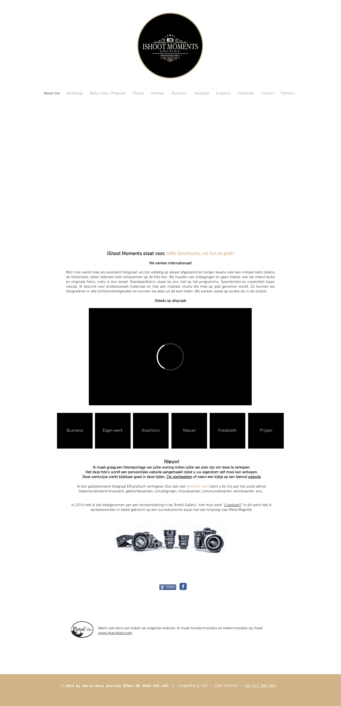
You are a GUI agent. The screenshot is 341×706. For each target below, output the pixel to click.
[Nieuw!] (189, 431)
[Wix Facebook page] (183, 586)
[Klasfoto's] (151, 431)
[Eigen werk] (113, 431)
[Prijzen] (266, 431)
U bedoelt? (232, 505)
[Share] (167, 587)
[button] (170, 173)
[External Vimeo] (170, 356)
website (254, 477)
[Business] (75, 431)
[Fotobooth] (227, 431)
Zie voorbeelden (179, 477)
